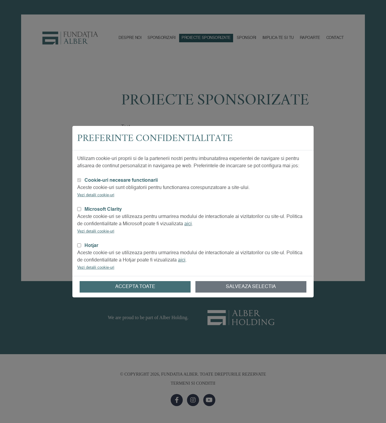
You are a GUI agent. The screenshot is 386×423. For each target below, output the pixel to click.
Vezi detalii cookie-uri (95, 195)
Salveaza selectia (251, 286)
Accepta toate (135, 286)
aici (188, 224)
